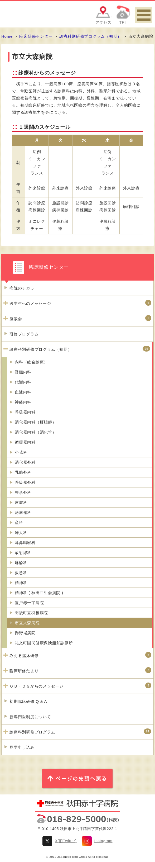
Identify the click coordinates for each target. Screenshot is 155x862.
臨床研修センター (35, 36)
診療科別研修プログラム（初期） (90, 36)
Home (7, 36)
